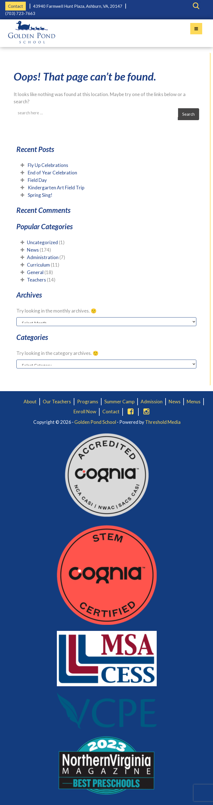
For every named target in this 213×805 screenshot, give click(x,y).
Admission (152, 401)
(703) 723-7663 (20, 13)
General (35, 272)
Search (188, 114)
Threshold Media (163, 422)
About (30, 401)
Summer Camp (119, 401)
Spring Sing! (40, 195)
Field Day (37, 180)
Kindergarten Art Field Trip (56, 187)
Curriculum (38, 265)
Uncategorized (42, 242)
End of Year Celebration (52, 173)
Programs (87, 401)
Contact (15, 6)
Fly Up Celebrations (48, 165)
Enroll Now (84, 411)
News (33, 250)
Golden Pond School (95, 422)
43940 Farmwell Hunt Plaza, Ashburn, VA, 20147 (77, 6)
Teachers (36, 280)
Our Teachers (57, 401)
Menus (194, 401)
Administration (43, 257)
